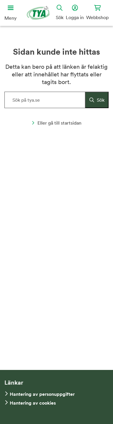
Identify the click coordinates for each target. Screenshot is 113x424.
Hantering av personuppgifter (42, 394)
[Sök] (97, 100)
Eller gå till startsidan (56, 123)
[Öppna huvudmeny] (10, 13)
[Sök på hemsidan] (56, 100)
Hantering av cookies (33, 403)
